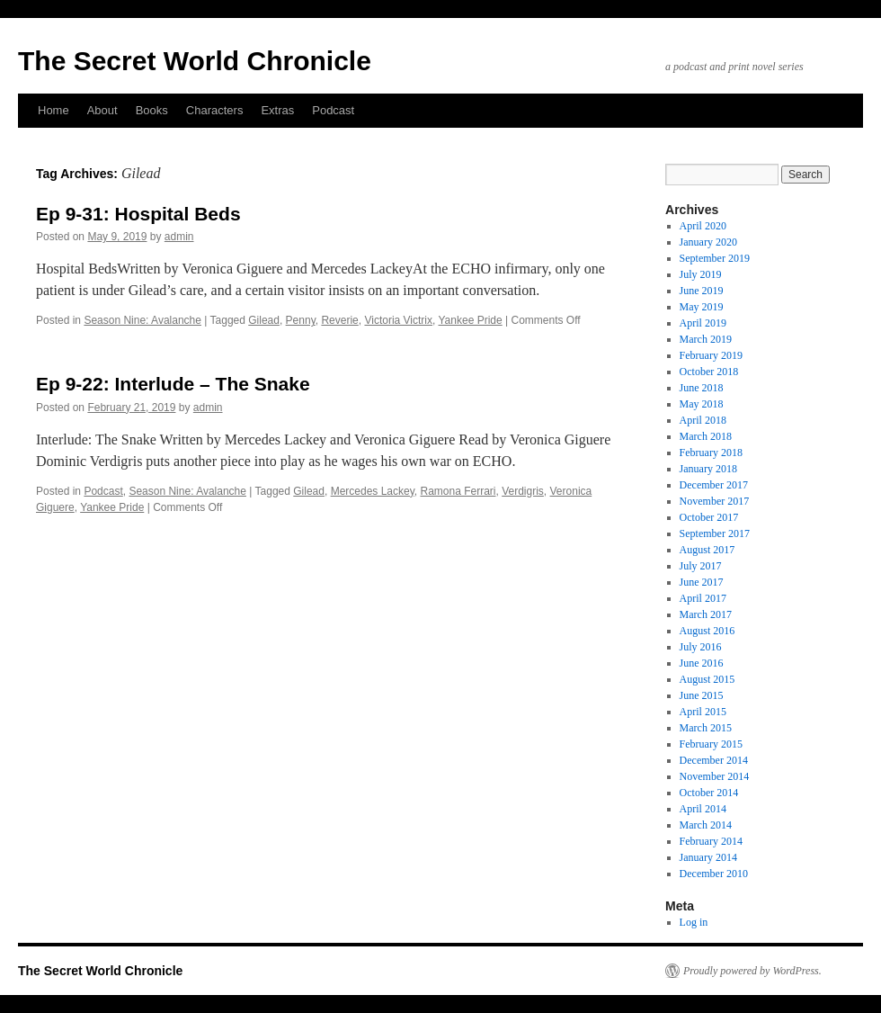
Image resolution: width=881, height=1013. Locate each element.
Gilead (264, 320)
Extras (277, 110)
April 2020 (703, 226)
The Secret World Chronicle (194, 61)
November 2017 (715, 501)
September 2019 (715, 258)
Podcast (333, 110)
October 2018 (709, 371)
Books (152, 110)
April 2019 (703, 323)
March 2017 (706, 614)
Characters (215, 110)
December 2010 (714, 873)
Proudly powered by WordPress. (752, 970)
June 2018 (702, 387)
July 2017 (701, 566)
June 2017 (702, 582)
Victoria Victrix (398, 320)
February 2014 (711, 841)
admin (179, 236)
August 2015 (707, 679)
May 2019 (702, 306)
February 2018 (711, 452)
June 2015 (702, 695)
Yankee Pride (471, 320)
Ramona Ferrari (457, 491)
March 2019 (706, 339)
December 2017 (714, 485)
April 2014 (703, 808)
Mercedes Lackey (372, 491)
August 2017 (707, 549)
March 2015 (706, 728)
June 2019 (702, 290)
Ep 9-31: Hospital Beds (138, 213)
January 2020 (708, 242)
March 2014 (706, 825)
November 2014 (715, 776)
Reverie (339, 320)
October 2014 (709, 792)
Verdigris (523, 491)
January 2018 (708, 468)
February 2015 (711, 744)
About (102, 110)
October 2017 (709, 517)
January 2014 (708, 857)
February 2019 (711, 355)
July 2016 (701, 647)
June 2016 (702, 663)
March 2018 (706, 436)
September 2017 (715, 533)
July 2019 (701, 274)
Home (53, 110)
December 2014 (714, 760)
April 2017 (703, 598)
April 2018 (703, 420)
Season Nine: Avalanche (142, 320)
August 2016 (707, 630)
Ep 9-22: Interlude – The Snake (173, 383)
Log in (694, 922)
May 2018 (702, 404)
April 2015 (703, 711)
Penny (301, 320)
